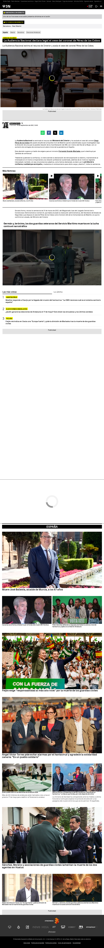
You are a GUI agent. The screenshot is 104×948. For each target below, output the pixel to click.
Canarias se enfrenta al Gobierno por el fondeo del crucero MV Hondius (25, 625)
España (52, 526)
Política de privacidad (37, 943)
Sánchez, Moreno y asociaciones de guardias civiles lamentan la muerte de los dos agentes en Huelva (49, 866)
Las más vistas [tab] (9, 292)
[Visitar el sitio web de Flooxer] (52, 931)
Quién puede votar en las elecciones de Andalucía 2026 (20, 792)
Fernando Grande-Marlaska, (70, 151)
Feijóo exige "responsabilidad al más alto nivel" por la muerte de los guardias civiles (50, 690)
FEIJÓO (9, 319)
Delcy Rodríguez (56, 1)
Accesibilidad (77, 943)
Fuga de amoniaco (67, 1)
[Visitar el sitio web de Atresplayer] (92, 927)
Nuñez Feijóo (6, 1)
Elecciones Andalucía (33, 32)
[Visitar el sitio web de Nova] (36, 927)
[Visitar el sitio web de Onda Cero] (63, 927)
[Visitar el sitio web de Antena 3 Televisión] (9, 927)
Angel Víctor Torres (40, 1)
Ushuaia (49, 1)
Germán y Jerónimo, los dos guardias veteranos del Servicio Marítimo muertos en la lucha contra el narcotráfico (51, 225)
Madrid (12, 32)
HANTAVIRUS (11, 297)
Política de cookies (51, 943)
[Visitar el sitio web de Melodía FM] (81, 927)
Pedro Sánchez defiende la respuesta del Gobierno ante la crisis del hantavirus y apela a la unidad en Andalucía (74, 626)
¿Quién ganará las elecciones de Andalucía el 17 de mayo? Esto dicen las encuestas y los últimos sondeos (49, 312)
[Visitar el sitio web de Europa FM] (72, 927)
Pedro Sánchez (15, 1)
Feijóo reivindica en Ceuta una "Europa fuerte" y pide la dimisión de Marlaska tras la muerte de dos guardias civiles (51, 322)
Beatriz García (15, 123)
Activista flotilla (78, 1)
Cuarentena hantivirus (27, 1)
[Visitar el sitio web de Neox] (27, 927)
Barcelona (21, 32)
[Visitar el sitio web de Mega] (45, 927)
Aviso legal (27, 943)
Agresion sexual (88, 1)
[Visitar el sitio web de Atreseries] (54, 927)
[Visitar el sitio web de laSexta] (18, 927)
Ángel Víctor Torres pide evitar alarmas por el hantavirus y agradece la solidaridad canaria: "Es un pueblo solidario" (49, 755)
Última (91, 6)
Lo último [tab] (58, 292)
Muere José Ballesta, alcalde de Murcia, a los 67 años (32, 589)
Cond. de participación (64, 943)
